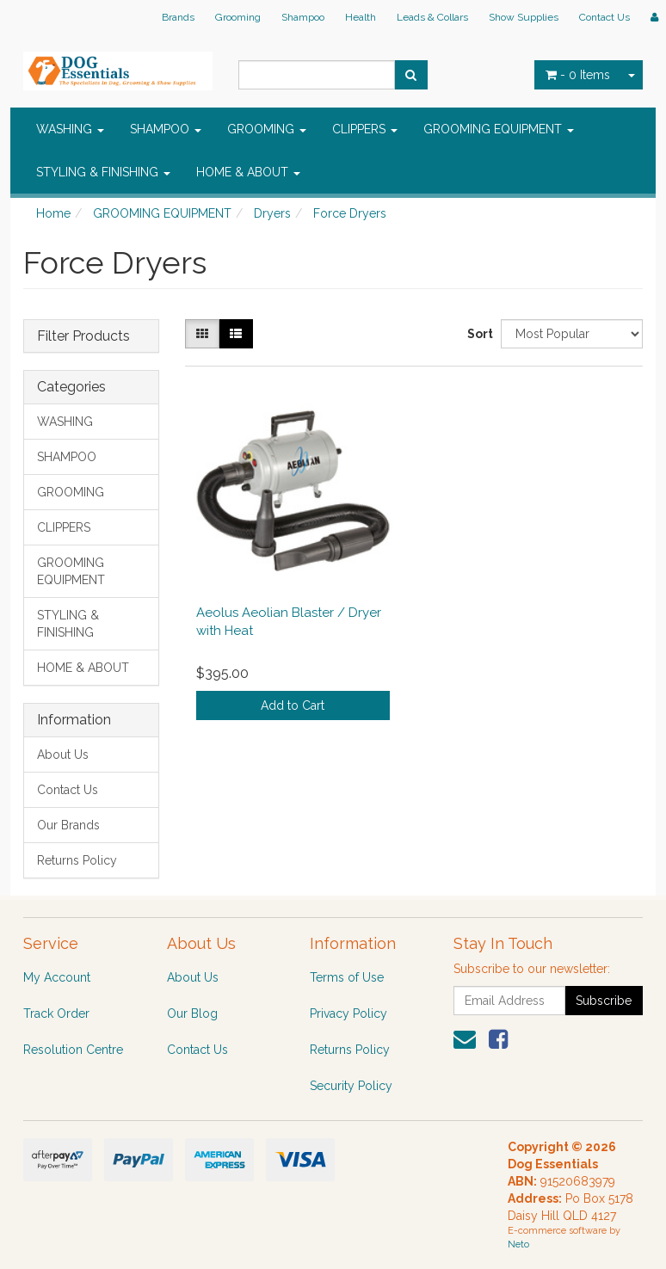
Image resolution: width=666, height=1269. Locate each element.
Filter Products (83, 336)
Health (360, 17)
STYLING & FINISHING (103, 172)
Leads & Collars (432, 17)
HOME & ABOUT (248, 172)
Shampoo (302, 17)
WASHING (70, 129)
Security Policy (351, 1086)
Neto (518, 1244)
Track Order (56, 1013)
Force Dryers (349, 213)
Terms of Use (347, 977)
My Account (56, 977)
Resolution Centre (73, 1049)
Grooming (238, 17)
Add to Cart (292, 705)
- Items (578, 75)
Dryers (272, 213)
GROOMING (266, 129)
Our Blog (192, 1013)
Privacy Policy (348, 1013)
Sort (477, 334)
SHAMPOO (165, 129)
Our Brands (68, 825)
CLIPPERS (365, 129)
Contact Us (604, 17)
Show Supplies (523, 17)
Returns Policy (77, 860)
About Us (63, 754)
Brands (178, 17)
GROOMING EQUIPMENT (498, 129)
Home (53, 213)
